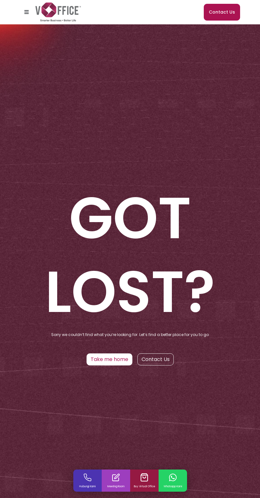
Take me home (109, 359)
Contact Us (222, 12)
